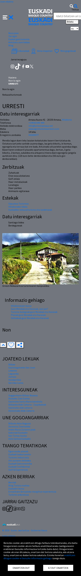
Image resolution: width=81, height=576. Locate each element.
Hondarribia (14, 379)
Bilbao (11, 364)
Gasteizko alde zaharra (20, 407)
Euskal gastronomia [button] (18, 39)
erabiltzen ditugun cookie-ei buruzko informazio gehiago (39, 557)
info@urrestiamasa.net (41, 125)
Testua (75, 9)
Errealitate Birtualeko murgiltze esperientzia (32, 491)
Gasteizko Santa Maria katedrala (25, 401)
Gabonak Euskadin (17, 432)
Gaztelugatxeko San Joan (21, 367)
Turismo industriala (18, 457)
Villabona (67, 119)
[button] (8, 17)
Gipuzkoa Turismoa (18, 203)
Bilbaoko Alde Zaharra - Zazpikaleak (27, 404)
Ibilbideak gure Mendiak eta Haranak (30, 318)
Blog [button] (10, 45)
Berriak (12, 482)
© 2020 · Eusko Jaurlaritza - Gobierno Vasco (24, 530)
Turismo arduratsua (18, 494)
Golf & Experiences (18, 469)
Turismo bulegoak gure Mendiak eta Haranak (34, 311)
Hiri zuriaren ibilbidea (19, 460)
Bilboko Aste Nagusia (19, 423)
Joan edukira (6, 1)
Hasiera (12, 77)
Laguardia (13, 373)
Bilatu (72, 22)
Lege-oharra (8, 535)
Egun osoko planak (18, 451)
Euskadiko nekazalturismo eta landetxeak (30, 209)
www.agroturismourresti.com (44, 128)
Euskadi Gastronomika (20, 463)
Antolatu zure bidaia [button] (19, 42)
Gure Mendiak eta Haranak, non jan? (29, 308)
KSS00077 (34, 134)
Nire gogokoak (65, 50)
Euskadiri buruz (16, 488)
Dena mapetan (41, 50)
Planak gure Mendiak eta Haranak (28, 314)
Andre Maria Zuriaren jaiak (21, 429)
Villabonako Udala (17, 206)
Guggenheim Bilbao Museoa (23, 395)
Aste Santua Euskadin (19, 438)
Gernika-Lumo (15, 382)
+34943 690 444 (36, 122)
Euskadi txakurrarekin (19, 454)
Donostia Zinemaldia (19, 426)
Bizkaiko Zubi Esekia (19, 398)
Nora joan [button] (13, 33)
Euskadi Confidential (19, 466)
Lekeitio (12, 370)
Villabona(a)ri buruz (21, 305)
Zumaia (12, 376)
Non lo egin (14, 80)
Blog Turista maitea (18, 485)
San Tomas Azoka (17, 435)
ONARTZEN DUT (21, 567)
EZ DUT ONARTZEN (58, 567)
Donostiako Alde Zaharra (21, 410)
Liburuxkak (20, 50)
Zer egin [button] (12, 36)
